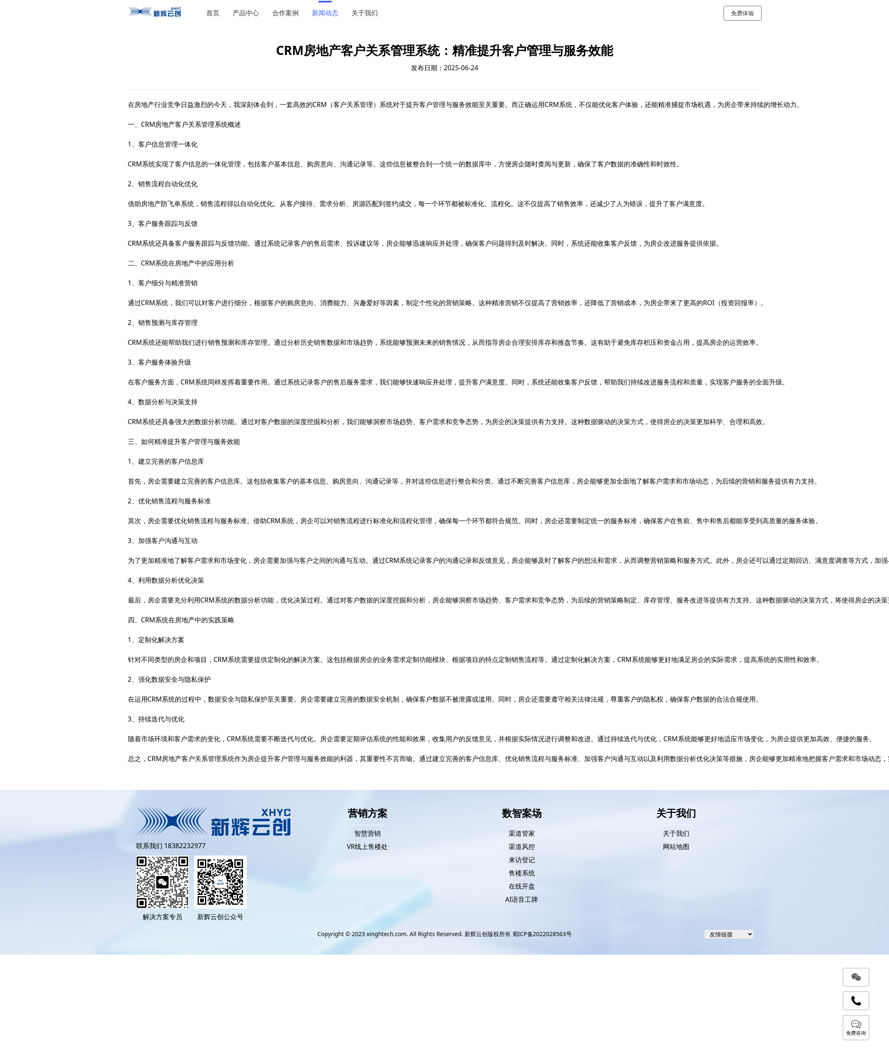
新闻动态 (325, 13)
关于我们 (364, 13)
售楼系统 (522, 872)
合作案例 (285, 13)
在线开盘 (522, 886)
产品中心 (246, 13)
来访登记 (522, 859)
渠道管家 (522, 833)
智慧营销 (367, 833)
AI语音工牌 (521, 899)
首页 (212, 13)
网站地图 (676, 846)
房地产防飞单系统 (167, 203)
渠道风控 (522, 846)
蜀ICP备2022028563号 (542, 934)
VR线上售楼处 (367, 846)
